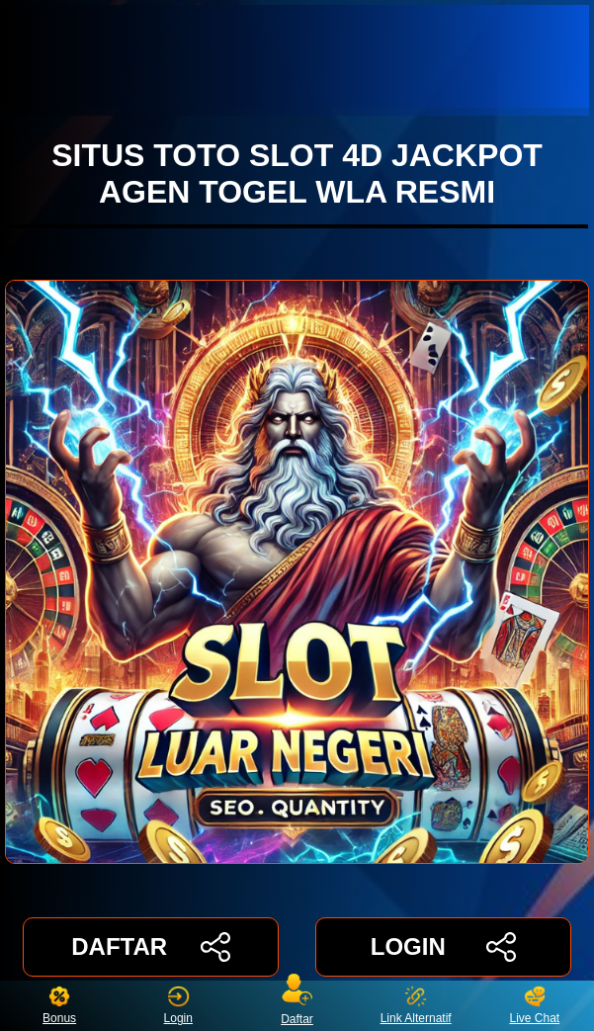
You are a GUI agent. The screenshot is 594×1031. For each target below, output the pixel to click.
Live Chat (534, 1006)
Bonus (59, 1006)
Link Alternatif (416, 1006)
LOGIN (443, 947)
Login (178, 1006)
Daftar (297, 1006)
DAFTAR (150, 947)
